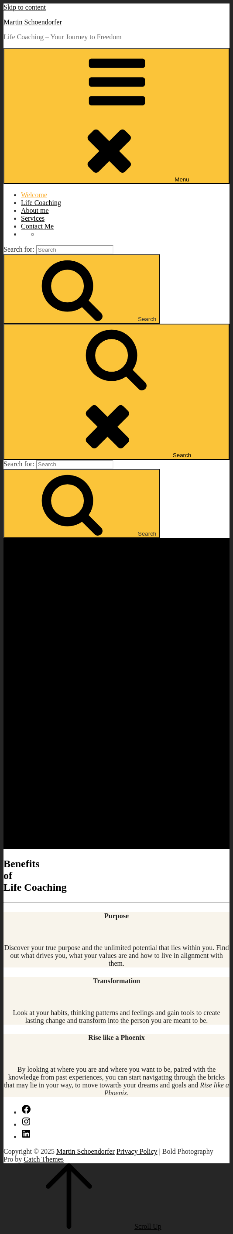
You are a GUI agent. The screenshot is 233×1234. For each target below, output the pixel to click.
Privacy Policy (137, 1151)
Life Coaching (41, 202)
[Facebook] (26, 1112)
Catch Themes (44, 1159)
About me (35, 210)
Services (33, 218)
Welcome (34, 194)
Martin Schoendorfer (32, 22)
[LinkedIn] (26, 1136)
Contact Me (37, 226)
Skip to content (24, 7)
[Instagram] (26, 1124)
